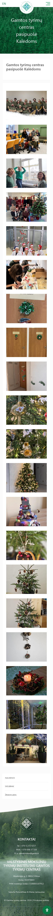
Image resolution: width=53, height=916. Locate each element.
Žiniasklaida (10, 795)
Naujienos (10, 778)
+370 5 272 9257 (28, 845)
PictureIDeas (21, 892)
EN (4, 3)
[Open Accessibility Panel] (47, 910)
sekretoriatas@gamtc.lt (29, 853)
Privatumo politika (41, 900)
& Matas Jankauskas (36, 892)
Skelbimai (9, 786)
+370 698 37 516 (29, 849)
